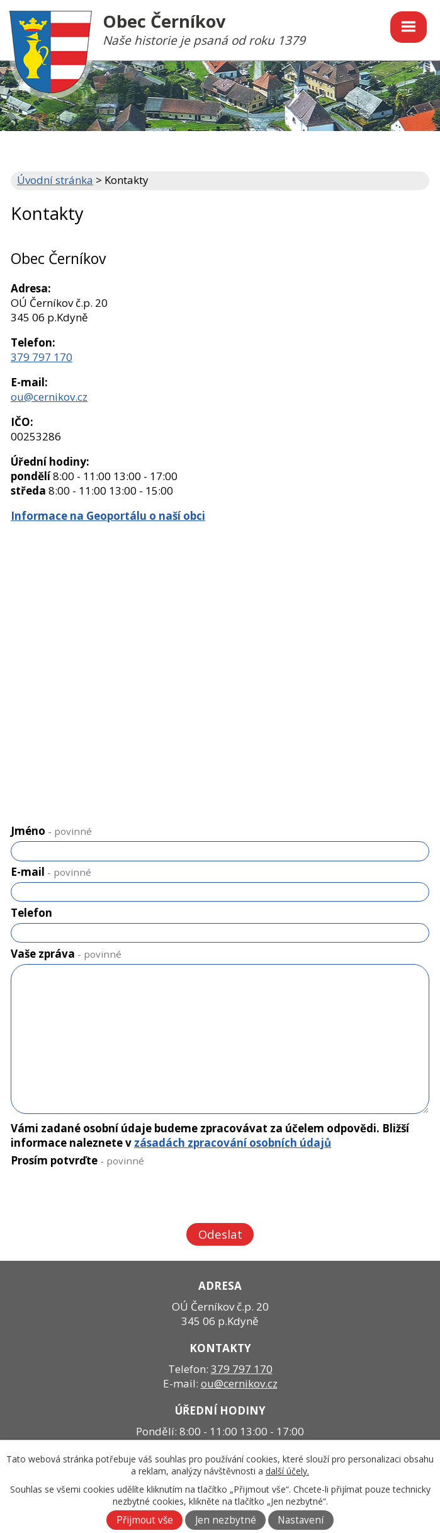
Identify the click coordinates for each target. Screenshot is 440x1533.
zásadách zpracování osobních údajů (232, 1142)
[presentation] (105, 1197)
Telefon (31, 912)
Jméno (51, 831)
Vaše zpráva (66, 953)
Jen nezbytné (225, 1520)
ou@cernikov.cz (49, 396)
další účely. (287, 1471)
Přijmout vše (144, 1520)
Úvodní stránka (55, 180)
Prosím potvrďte (77, 1160)
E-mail (51, 871)
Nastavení (301, 1520)
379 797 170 (41, 357)
